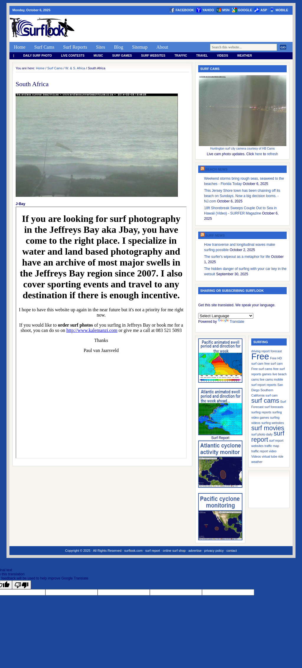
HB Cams (268, 148)
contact (231, 550)
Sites (100, 47)
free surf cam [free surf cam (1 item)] (273, 363)
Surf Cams (44, 47)
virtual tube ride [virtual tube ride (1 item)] (272, 456)
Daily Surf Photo (37, 55)
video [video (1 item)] (272, 451)
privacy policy (214, 550)
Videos (222, 55)
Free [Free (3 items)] (260, 356)
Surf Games (122, 55)
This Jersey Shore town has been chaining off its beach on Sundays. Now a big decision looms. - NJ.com (242, 196)
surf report (152, 550)
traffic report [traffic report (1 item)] (259, 451)
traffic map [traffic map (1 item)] (272, 446)
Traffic (180, 55)
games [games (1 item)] (267, 374)
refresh (272, 154)
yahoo (208, 10)
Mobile (281, 10)
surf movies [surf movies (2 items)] (267, 428)
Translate (231, 322)
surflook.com (133, 550)
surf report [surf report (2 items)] (267, 436)
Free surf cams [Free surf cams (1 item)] (261, 369)
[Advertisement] (185, 28)
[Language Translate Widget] (225, 316)
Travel (202, 55)
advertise (195, 550)
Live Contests (72, 55)
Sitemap (139, 47)
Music (98, 55)
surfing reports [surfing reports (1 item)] (261, 412)
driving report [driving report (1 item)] (260, 351)
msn (225, 10)
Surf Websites (153, 55)
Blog (118, 47)
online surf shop (174, 550)
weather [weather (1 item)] (256, 462)
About (162, 47)
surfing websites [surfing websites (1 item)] (272, 423)
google (245, 10)
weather (244, 55)
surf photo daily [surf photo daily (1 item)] (262, 434)
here (258, 154)
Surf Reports (75, 47)
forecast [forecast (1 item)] (276, 351)
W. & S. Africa (75, 68)
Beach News (216, 169)
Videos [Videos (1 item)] (256, 456)
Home (19, 47)
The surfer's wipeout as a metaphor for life (237, 257)
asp (263, 10)
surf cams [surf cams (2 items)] (265, 400)
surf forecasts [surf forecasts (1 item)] (274, 407)
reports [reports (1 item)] (271, 385)
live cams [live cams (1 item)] (266, 379)
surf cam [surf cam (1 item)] (271, 395)
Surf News (215, 235)
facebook (184, 10)
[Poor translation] (21, 584)
